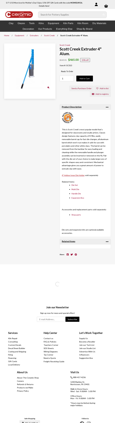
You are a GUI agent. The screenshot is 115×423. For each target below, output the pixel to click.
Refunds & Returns (25, 384)
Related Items (68, 241)
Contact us (48, 338)
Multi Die (75, 189)
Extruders (34, 35)
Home (6, 35)
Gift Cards (12, 361)
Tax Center (48, 355)
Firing (10, 355)
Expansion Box (78, 198)
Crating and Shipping (17, 351)
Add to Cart (85, 78)
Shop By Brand (84, 29)
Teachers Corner (51, 345)
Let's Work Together (91, 332)
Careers (20, 381)
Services (13, 332)
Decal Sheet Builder (16, 348)
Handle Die (76, 193)
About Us (22, 372)
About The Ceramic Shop (28, 378)
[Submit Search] (104, 14)
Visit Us (74, 372)
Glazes (21, 23)
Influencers (84, 355)
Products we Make (25, 387)
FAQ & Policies (50, 341)
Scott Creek (49, 35)
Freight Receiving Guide (54, 361)
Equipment (53, 23)
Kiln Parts (68, 23)
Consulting (13, 341)
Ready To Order (67, 71)
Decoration (28, 29)
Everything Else (64, 29)
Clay (11, 23)
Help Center (50, 332)
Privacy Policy (23, 391)
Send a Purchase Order (82, 88)
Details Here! (44, 6)
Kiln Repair (12, 338)
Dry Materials (99, 23)
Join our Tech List (86, 345)
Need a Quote (50, 358)
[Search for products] (69, 14)
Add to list (102, 88)
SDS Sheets (49, 348)
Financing (12, 358)
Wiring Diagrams (51, 351)
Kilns (41, 23)
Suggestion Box (86, 358)
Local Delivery (14, 364)
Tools (32, 23)
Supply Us (83, 338)
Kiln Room (82, 23)
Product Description (72, 107)
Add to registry (100, 94)
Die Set (75, 185)
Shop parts (76, 215)
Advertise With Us (87, 351)
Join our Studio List (87, 348)
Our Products (45, 29)
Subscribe (72, 319)
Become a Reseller (87, 341)
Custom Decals (14, 345)
